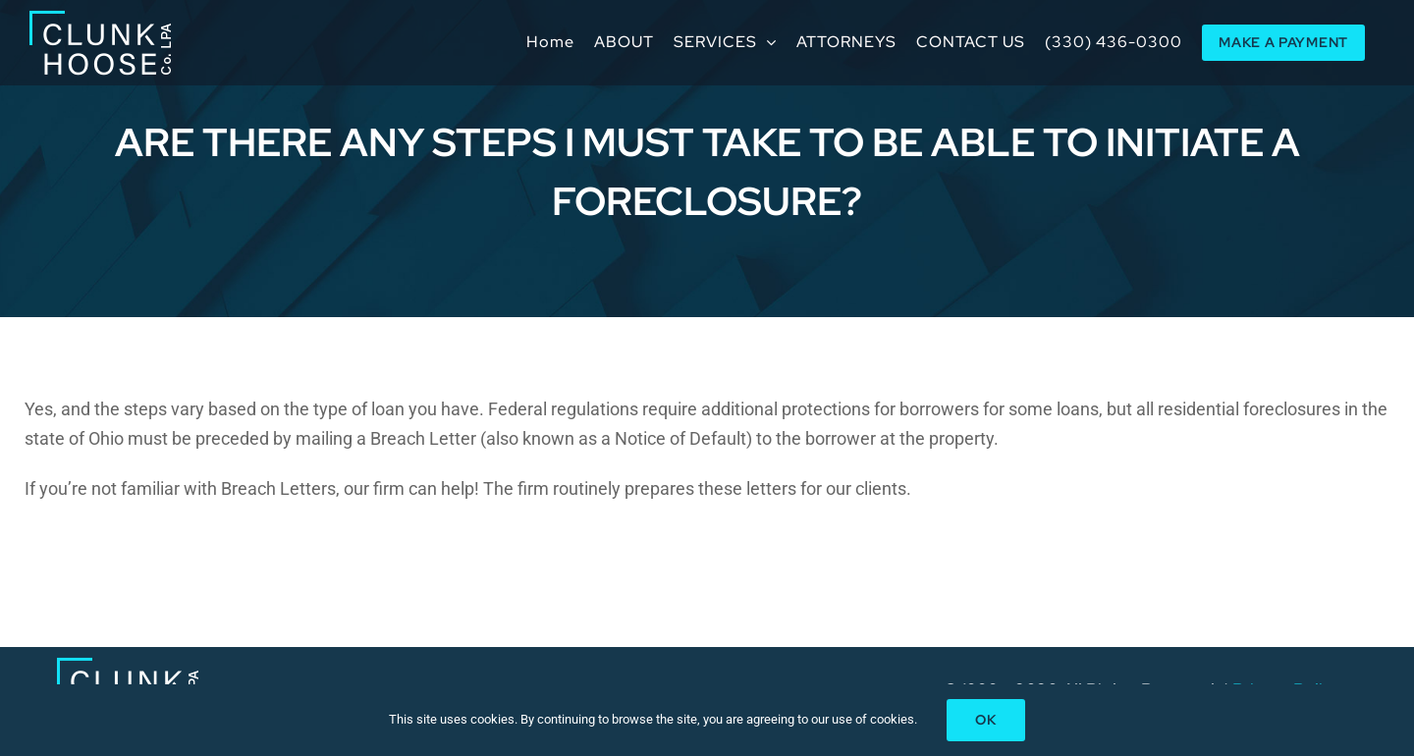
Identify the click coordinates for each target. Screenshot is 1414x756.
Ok (985, 720)
